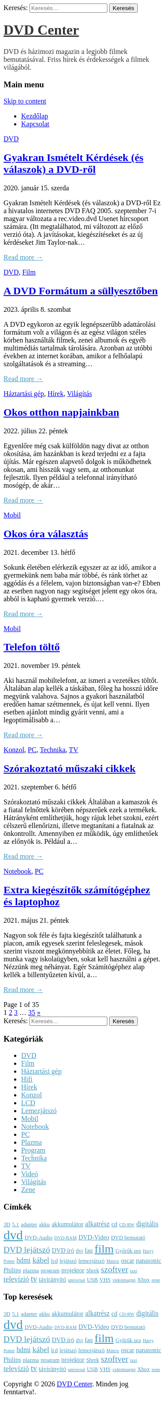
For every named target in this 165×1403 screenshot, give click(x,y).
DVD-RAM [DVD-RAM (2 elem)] (65, 1237)
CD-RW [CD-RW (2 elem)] (127, 1224)
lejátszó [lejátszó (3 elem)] (68, 1261)
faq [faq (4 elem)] (88, 1250)
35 (31, 1012)
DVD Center (41, 30)
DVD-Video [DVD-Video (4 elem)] (93, 1237)
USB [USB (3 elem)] (92, 1280)
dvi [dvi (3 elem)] (79, 1251)
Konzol (14, 749)
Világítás (79, 393)
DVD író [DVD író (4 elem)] (63, 1250)
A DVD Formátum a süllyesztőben (81, 290)
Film (29, 272)
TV (73, 749)
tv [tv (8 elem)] (34, 1278)
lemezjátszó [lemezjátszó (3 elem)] (91, 1261)
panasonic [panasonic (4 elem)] (148, 1260)
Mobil (12, 515)
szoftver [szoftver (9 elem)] (114, 1269)
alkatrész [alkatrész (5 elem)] (97, 1224)
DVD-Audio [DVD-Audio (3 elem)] (38, 1238)
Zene (28, 1189)
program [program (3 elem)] (49, 1270)
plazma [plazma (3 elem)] (31, 1270)
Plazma (31, 1142)
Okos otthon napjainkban (61, 412)
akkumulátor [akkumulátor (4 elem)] (67, 1224)
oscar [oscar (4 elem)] (127, 1260)
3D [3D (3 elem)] (7, 1224)
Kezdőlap (34, 116)
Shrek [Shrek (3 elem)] (92, 1270)
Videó (29, 1174)
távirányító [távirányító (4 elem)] (52, 1279)
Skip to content (25, 101)
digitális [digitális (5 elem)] (147, 1224)
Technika (52, 749)
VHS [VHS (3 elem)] (104, 1280)
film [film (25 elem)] (104, 1248)
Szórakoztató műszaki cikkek (70, 768)
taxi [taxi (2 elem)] (133, 1270)
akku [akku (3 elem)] (44, 1224)
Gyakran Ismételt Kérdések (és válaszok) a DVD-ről (73, 163)
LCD (28, 1103)
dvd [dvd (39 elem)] (13, 1235)
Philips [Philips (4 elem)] (12, 1270)
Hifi (27, 1079)
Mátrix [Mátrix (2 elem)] (112, 1261)
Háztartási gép (24, 393)
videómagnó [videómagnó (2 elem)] (124, 1280)
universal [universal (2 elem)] (76, 1280)
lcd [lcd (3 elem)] (54, 1261)
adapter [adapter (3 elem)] (29, 1224)
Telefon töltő (32, 647)
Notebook (17, 871)
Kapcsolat (35, 124)
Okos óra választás (46, 533)
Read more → (23, 257)
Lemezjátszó (39, 1110)
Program (33, 1150)
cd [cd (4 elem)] (114, 1224)
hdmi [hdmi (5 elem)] (23, 1260)
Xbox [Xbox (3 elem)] (143, 1280)
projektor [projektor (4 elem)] (72, 1270)
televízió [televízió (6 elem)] (16, 1279)
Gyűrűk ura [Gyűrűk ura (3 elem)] (128, 1251)
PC (32, 749)
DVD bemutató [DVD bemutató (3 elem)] (128, 1238)
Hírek (55, 393)
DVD (11, 139)
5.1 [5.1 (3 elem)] (15, 1224)
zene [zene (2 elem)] (155, 1280)
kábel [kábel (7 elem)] (41, 1260)
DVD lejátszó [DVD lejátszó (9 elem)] (27, 1249)
